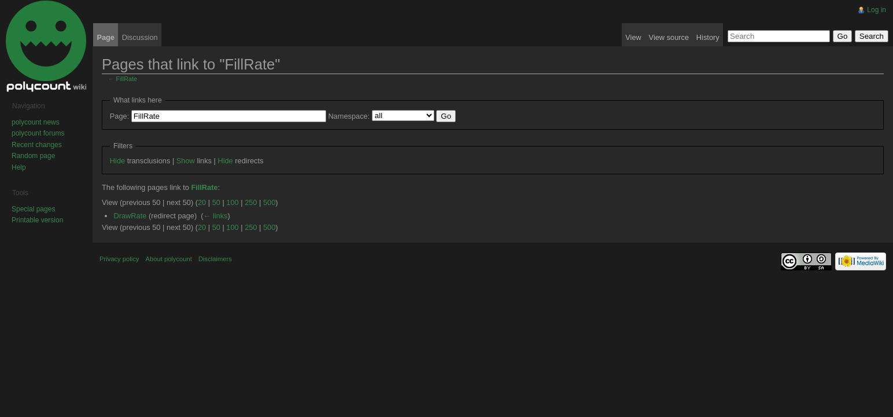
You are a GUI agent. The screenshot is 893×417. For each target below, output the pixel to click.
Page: (119, 116)
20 (202, 202)
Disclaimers (215, 258)
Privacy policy (119, 258)
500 (269, 202)
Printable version (37, 220)
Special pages (33, 209)
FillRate (126, 78)
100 (232, 202)
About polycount (169, 258)
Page (106, 37)
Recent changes (37, 145)
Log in (876, 10)
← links (216, 215)
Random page (33, 156)
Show (185, 160)
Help (19, 167)
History (707, 37)
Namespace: (349, 116)
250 (251, 202)
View (633, 37)
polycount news (36, 122)
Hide (117, 160)
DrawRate (129, 215)
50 (216, 202)
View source (669, 37)
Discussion (140, 37)
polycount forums (38, 133)
